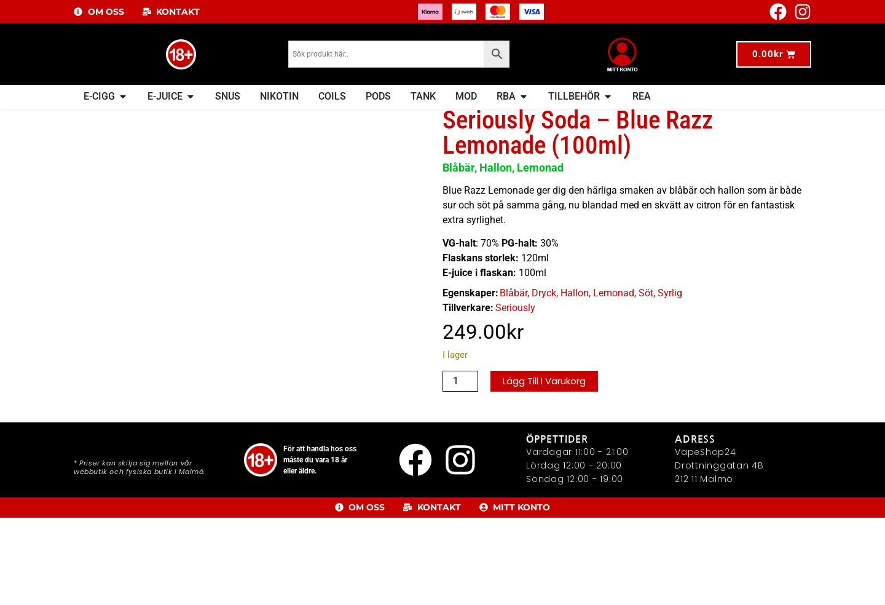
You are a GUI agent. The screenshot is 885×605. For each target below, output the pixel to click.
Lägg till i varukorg (548, 406)
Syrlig (670, 317)
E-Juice (155, 116)
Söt (646, 317)
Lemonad (613, 317)
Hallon (574, 317)
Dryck (185, 116)
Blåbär (513, 317)
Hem (92, 116)
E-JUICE (121, 116)
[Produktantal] (460, 406)
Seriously (515, 332)
